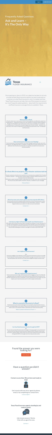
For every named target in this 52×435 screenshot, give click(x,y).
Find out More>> (26, 150)
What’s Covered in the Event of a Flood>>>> (26, 277)
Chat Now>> (26, 391)
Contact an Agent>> (26, 362)
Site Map (34, 428)
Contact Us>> (26, 173)
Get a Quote (26, 322)
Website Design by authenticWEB (33, 425)
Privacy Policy (27, 428)
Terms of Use (18, 428)
